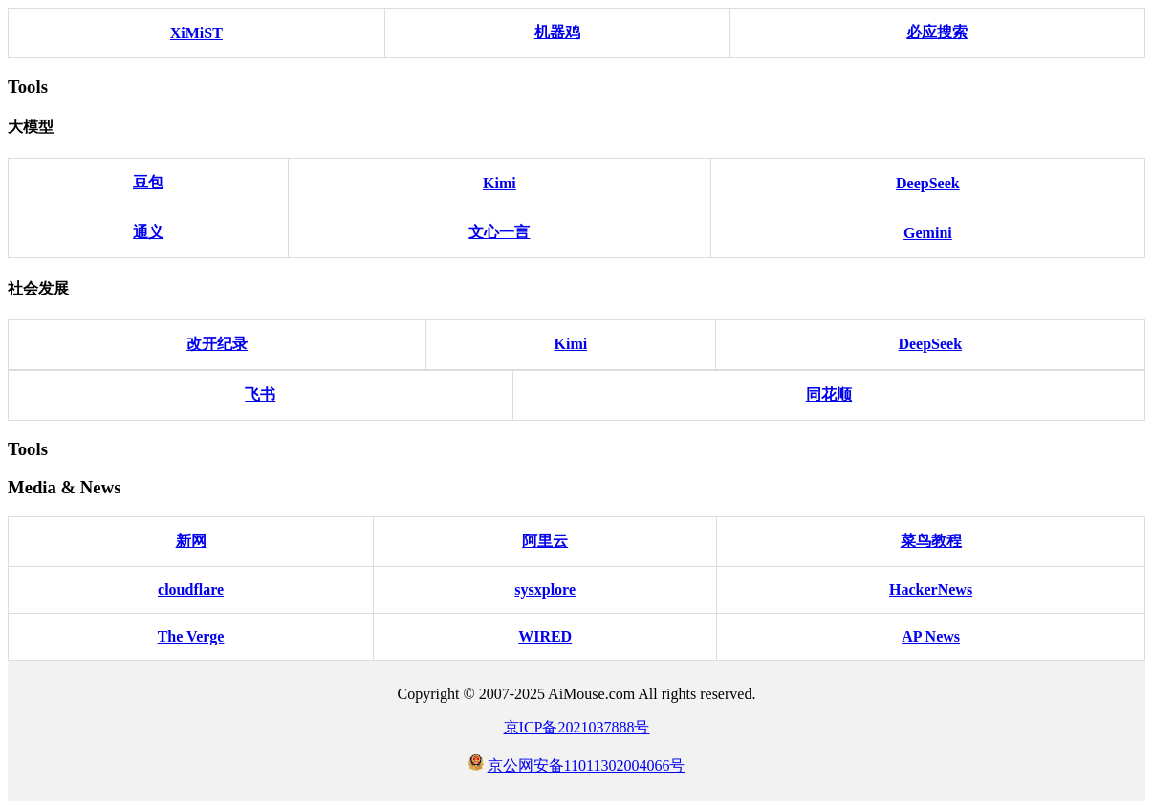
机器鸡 (557, 32)
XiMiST (196, 33)
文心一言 (499, 232)
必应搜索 (937, 32)
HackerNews (930, 589)
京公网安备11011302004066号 (586, 765)
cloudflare (191, 589)
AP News (931, 636)
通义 (148, 232)
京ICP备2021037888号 (577, 727)
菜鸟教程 (931, 541)
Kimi (499, 183)
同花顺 (829, 394)
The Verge (191, 636)
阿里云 (545, 541)
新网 (191, 541)
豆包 (148, 182)
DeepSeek (928, 183)
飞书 (260, 394)
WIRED (545, 636)
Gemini (927, 233)
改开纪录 (217, 344)
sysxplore (545, 589)
